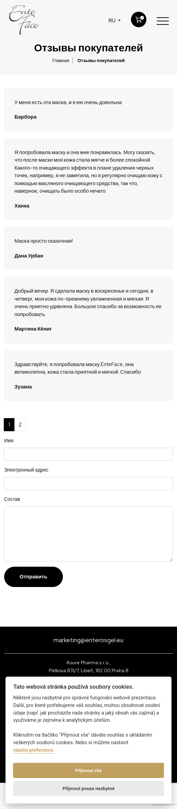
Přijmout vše (88, 770)
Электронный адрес (26, 470)
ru (113, 20)
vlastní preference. (33, 750)
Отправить (33, 576)
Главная (60, 60)
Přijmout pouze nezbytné (89, 788)
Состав (12, 499)
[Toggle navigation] (163, 21)
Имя (8, 440)
